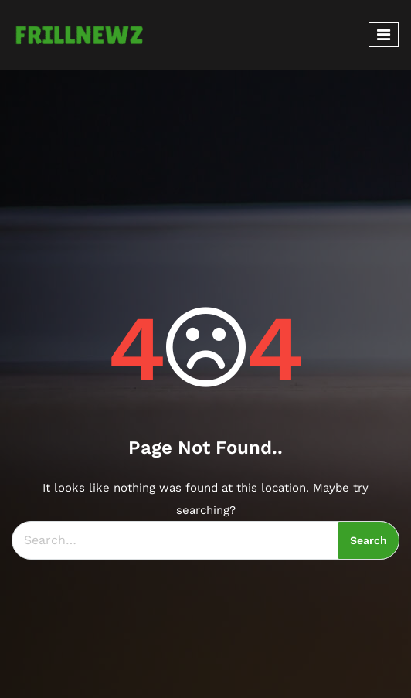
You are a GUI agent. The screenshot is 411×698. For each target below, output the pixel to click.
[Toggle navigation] (383, 35)
